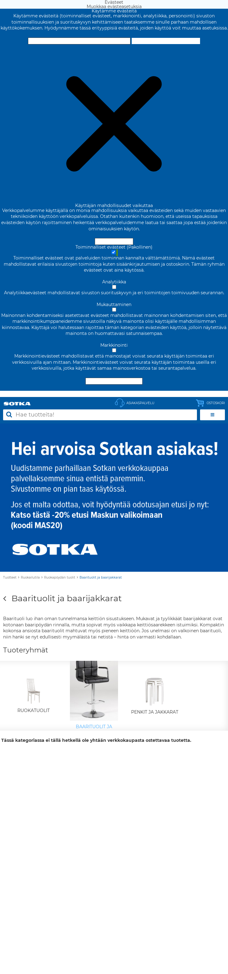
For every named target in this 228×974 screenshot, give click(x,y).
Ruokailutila (30, 577)
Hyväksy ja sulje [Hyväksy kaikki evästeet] (79, 41)
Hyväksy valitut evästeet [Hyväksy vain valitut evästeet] (114, 381)
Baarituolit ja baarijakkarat (101, 577)
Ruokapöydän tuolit (59, 577)
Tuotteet (9, 577)
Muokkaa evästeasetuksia (166, 41)
